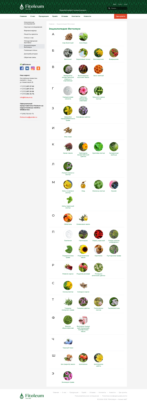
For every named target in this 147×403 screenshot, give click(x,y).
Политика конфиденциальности (114, 396)
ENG (120, 4)
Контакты (76, 16)
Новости (87, 16)
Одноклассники (38, 68)
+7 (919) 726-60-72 (27, 114)
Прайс (55, 16)
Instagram (33, 68)
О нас (32, 16)
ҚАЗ (125, 4)
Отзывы (64, 16)
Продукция (44, 16)
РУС (114, 4)
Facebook (21, 68)
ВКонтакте (27, 68)
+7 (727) (27, 86)
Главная (23, 16)
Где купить (120, 16)
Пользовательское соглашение (87, 396)
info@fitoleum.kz (26, 97)
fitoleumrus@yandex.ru (28, 117)
